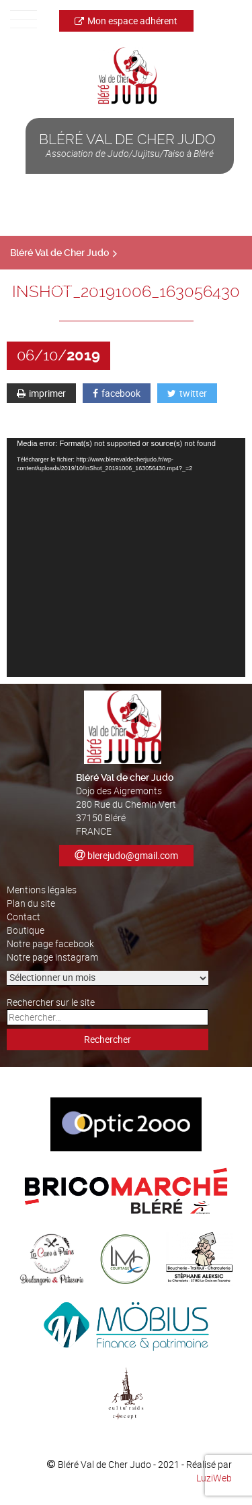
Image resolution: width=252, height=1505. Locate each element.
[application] (126, 557)
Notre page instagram (52, 957)
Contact (23, 916)
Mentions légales (42, 889)
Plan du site (31, 903)
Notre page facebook (50, 943)
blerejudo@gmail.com (132, 855)
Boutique (25, 930)
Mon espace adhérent (126, 20)
